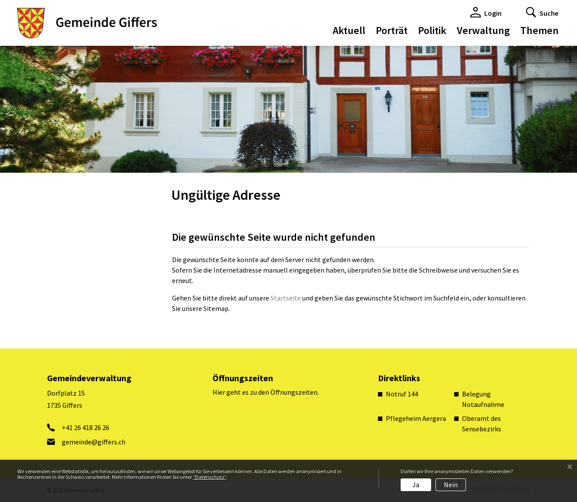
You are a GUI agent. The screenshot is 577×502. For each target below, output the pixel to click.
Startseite (285, 298)
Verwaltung (483, 30)
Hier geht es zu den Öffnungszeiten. (266, 392)
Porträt (392, 30)
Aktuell (349, 30)
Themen (539, 30)
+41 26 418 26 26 (85, 427)
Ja (415, 484)
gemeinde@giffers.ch (93, 441)
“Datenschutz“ (209, 477)
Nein (451, 484)
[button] (542, 12)
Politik (432, 30)
